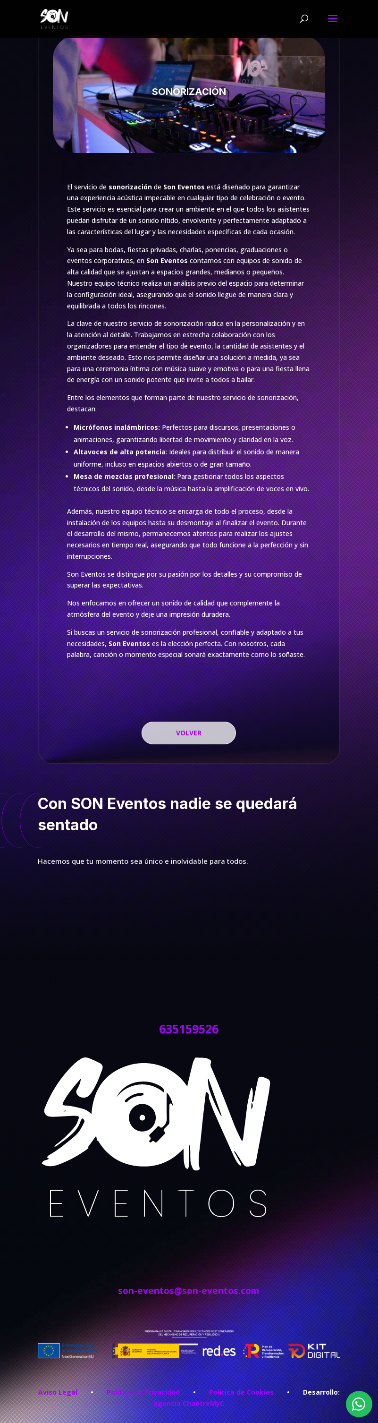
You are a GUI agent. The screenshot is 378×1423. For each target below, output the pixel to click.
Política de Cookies (241, 1392)
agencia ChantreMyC (188, 1403)
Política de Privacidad (143, 1392)
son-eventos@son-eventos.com (189, 1291)
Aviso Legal (57, 1392)
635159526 (188, 1029)
